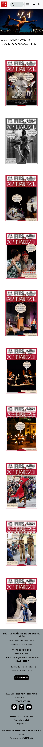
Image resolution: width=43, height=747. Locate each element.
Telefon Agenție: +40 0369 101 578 (21, 657)
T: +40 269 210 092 (21, 650)
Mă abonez (21, 677)
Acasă (3, 40)
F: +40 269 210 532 (22, 654)
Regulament (21, 724)
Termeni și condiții (21, 720)
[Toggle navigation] (27, 4)
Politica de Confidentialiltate (21, 716)
